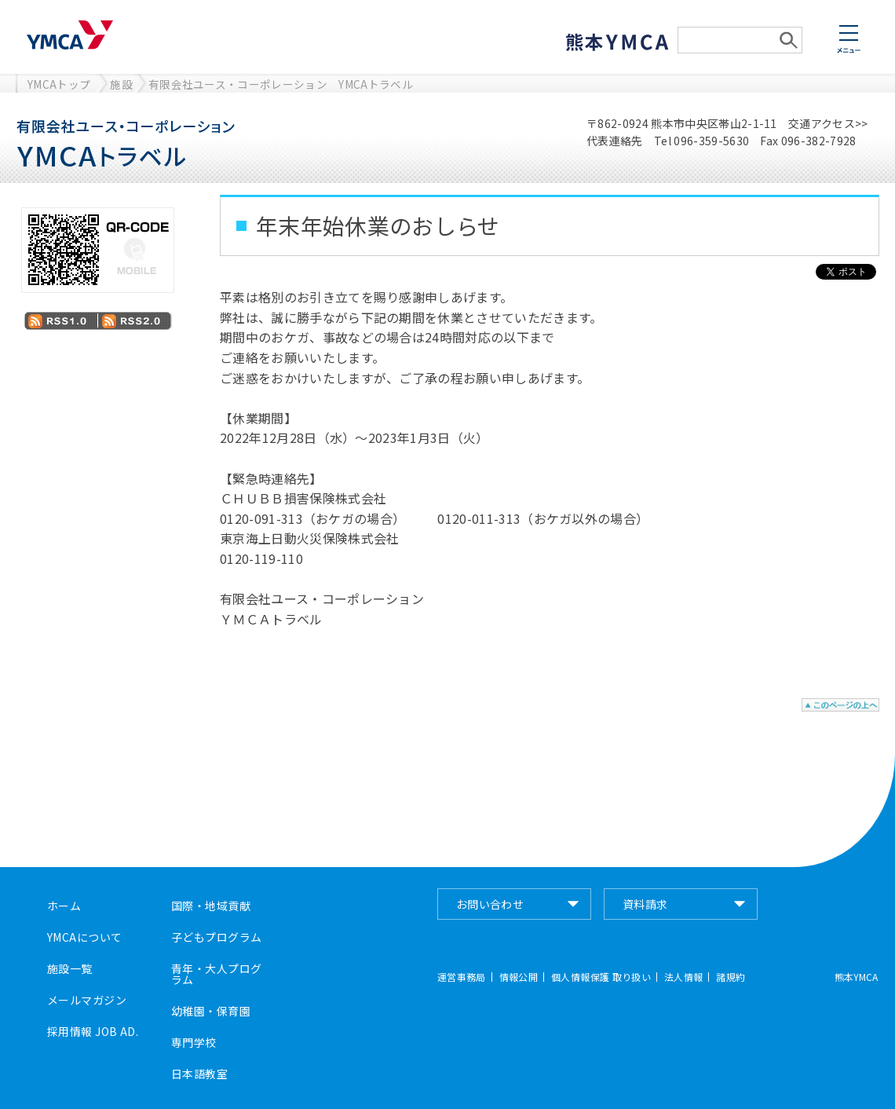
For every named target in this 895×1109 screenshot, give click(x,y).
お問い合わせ (490, 904)
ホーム (64, 905)
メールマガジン (86, 1000)
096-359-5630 (711, 140)
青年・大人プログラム (216, 974)
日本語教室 (199, 1074)
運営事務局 (461, 977)
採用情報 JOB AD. (92, 1031)
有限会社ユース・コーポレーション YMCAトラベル (280, 84)
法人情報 (683, 977)
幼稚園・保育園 (210, 1011)
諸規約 (730, 977)
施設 (121, 84)
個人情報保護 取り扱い (601, 977)
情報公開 (518, 977)
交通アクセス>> (828, 123)
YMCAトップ (58, 84)
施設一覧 (70, 968)
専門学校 (194, 1042)
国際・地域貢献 (210, 905)
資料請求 (645, 904)
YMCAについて (84, 937)
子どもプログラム (216, 937)
